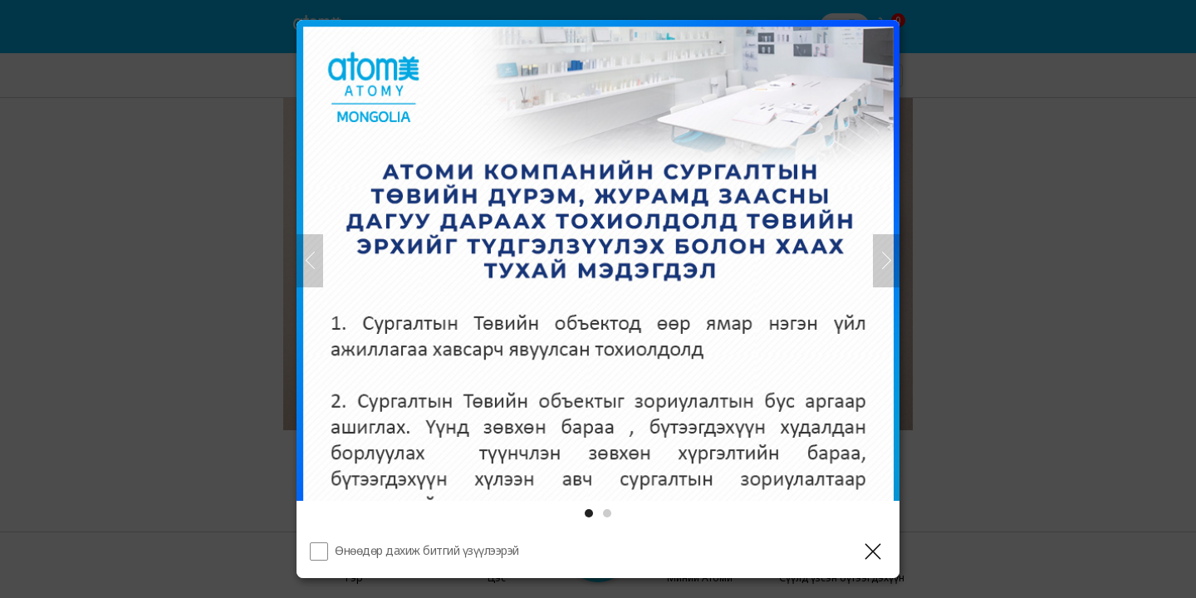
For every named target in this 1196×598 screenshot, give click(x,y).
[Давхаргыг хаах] (873, 551)
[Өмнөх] (310, 260)
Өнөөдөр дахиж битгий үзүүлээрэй (427, 550)
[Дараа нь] (886, 260)
